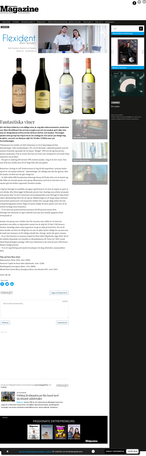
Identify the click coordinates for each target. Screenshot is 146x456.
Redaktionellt (28, 22)
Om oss (99, 22)
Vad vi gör (88, 22)
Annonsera (109, 22)
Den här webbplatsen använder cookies (35, 451)
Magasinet (41, 22)
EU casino (115, 106)
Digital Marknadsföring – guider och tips (64, 22)
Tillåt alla (132, 451)
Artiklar (16, 22)
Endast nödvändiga (115, 451)
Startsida (6, 22)
